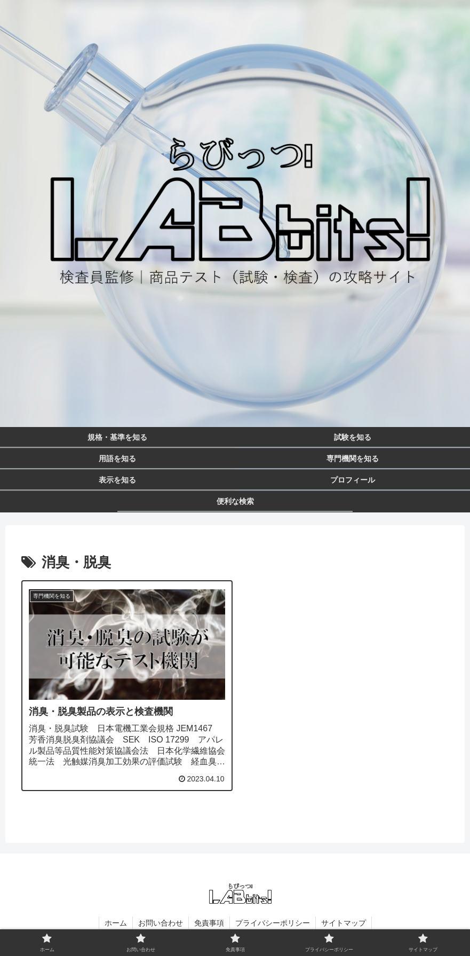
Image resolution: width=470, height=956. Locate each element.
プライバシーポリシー (272, 923)
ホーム (116, 923)
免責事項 (209, 923)
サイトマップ (343, 923)
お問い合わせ (160, 923)
